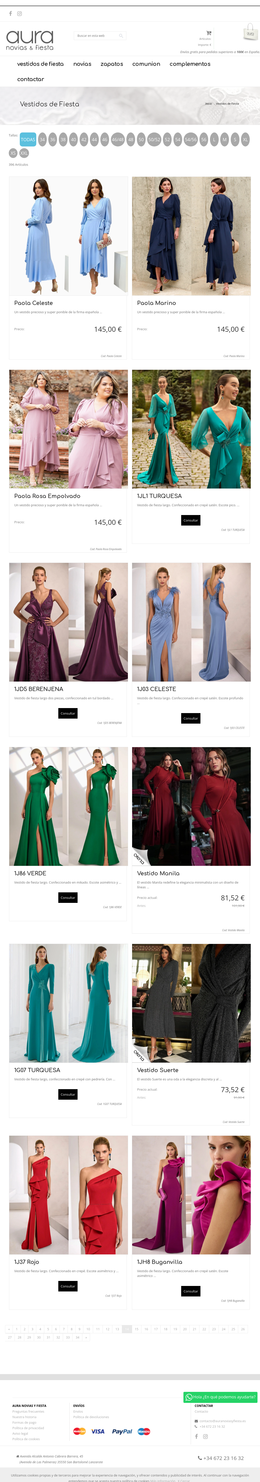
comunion (146, 64)
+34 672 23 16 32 (212, 1426)
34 (77, 1337)
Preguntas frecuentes (28, 1411)
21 (194, 1329)
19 (175, 1329)
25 (233, 1329)
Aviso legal (20, 1433)
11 (98, 1329)
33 (68, 1337)
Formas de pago (25, 1422)
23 (214, 1329)
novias (82, 64)
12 (108, 1329)
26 (243, 1329)
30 (39, 1337)
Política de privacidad (28, 1428)
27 (10, 1337)
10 (88, 1329)
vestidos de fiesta (40, 64)
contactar (30, 79)
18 (165, 1329)
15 (137, 1329)
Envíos (78, 1411)
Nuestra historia (25, 1417)
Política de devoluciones (91, 1417)
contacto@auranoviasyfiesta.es (223, 1421)
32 (58, 1337)
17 (156, 1329)
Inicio (208, 103)
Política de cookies (26, 1439)
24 (223, 1329)
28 (20, 1337)
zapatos (112, 64)
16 (146, 1329)
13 (117, 1329)
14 (127, 1329)
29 (29, 1337)
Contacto (201, 1411)
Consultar (191, 520)
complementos (190, 64)
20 (185, 1329)
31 (49, 1337)
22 (204, 1329)
